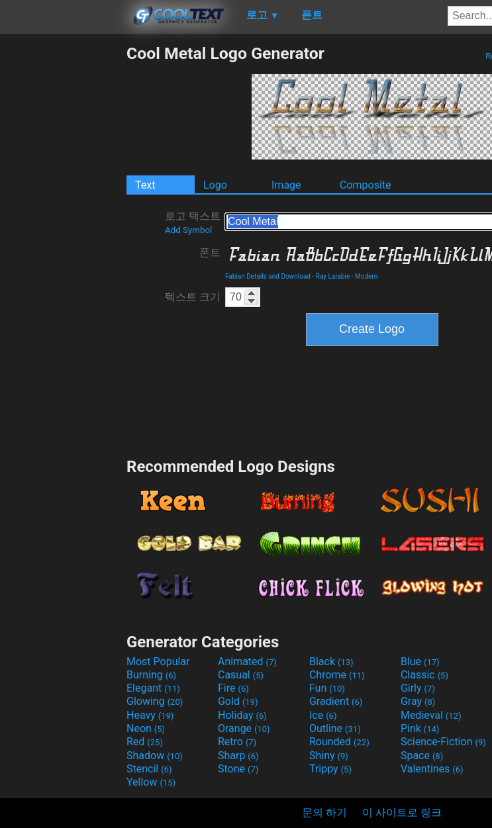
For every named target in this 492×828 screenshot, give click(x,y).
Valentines (432, 768)
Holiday (242, 715)
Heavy (149, 715)
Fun (327, 688)
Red (144, 741)
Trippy (330, 768)
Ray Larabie (333, 276)
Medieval (431, 715)
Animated (247, 661)
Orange (244, 728)
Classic (424, 674)
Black (331, 661)
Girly (418, 688)
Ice (322, 715)
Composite (365, 185)
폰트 (210, 252)
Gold (238, 701)
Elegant (153, 688)
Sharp (238, 755)
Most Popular (158, 661)
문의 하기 (324, 812)
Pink (420, 728)
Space (422, 755)
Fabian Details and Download (268, 276)
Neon (145, 728)
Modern (366, 276)
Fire (233, 688)
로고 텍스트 (193, 222)
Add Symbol (188, 230)
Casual (241, 674)
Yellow (150, 782)
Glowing (154, 701)
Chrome (337, 674)
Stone (238, 768)
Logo (215, 185)
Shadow (154, 755)
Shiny (328, 755)
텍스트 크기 (193, 297)
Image (286, 185)
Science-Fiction (443, 741)
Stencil (149, 768)
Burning (151, 674)
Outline (335, 728)
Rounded (339, 741)
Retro (237, 741)
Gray (418, 701)
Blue (420, 661)
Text (145, 185)
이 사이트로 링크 (402, 812)
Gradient (335, 701)
